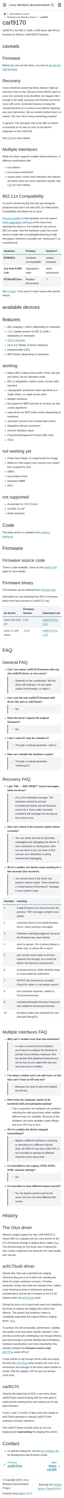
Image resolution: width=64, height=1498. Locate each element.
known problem (13, 218)
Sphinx (22, 1493)
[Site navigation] (4, 5)
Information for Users (19, 14)
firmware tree (48, 590)
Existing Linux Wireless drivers (21, 17)
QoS (30, 222)
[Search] (52, 5)
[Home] (5, 14)
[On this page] (59, 5)
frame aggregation (12, 222)
